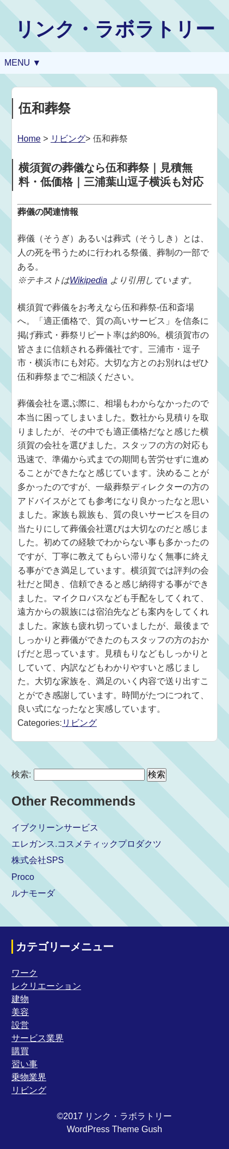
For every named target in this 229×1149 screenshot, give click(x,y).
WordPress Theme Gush (114, 1129)
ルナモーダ (33, 893)
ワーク (24, 973)
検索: (21, 774)
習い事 (24, 1064)
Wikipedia (88, 280)
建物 (20, 999)
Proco (22, 877)
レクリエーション (46, 986)
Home (29, 138)
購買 (20, 1051)
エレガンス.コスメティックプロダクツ (86, 843)
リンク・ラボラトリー (115, 29)
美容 (20, 1012)
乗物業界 (28, 1077)
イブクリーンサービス (54, 827)
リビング (68, 138)
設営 (20, 1025)
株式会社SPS (37, 860)
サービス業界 (37, 1038)
